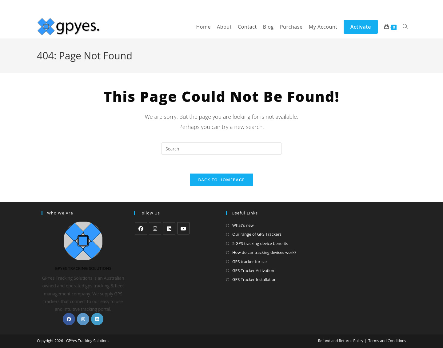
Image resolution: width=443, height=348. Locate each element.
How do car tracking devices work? (264, 252)
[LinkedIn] (97, 319)
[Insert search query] (221, 148)
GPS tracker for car (249, 261)
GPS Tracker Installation (254, 279)
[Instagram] (83, 319)
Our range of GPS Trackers (256, 234)
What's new (243, 225)
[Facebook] (69, 319)
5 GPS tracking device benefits (260, 243)
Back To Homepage (221, 179)
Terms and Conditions (387, 340)
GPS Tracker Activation (253, 270)
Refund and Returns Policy (340, 340)
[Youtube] (183, 228)
